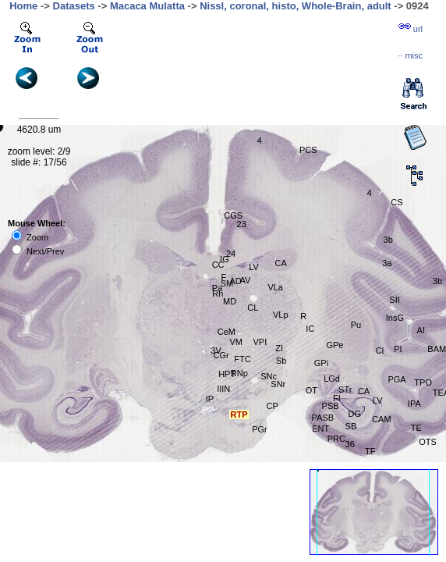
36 (350, 444)
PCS (308, 150)
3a (386, 263)
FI (337, 398)
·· (410, 55)
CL (252, 307)
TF (370, 451)
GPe (334, 345)
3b (388, 239)
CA (281, 263)
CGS (233, 215)
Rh (217, 293)
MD (229, 301)
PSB (330, 406)
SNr (278, 384)
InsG (395, 317)
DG (355, 413)
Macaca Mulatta (147, 6)
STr (345, 389)
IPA (414, 403)
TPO (423, 382)
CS (396, 202)
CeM (226, 331)
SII (394, 299)
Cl (380, 350)
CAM (381, 419)
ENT (320, 428)
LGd (332, 378)
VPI (260, 342)
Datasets (74, 6)
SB (351, 426)
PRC (336, 438)
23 (241, 224)
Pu (356, 324)
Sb (281, 360)
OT (311, 390)
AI (421, 330)
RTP (238, 414)
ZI (279, 348)
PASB (323, 417)
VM (235, 342)
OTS (428, 441)
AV (245, 280)
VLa (275, 287)
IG (224, 259)
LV (378, 400)
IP (210, 399)
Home (23, 6)
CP (272, 406)
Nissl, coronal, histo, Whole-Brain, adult (295, 6)
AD (235, 281)
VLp (280, 314)
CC (218, 264)
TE (416, 427)
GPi (321, 363)
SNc (268, 376)
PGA (396, 379)
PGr (259, 429)
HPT (226, 374)
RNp (239, 373)
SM (227, 283)
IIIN (223, 388)
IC (310, 328)
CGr (221, 355)
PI (398, 349)
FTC (242, 359)
